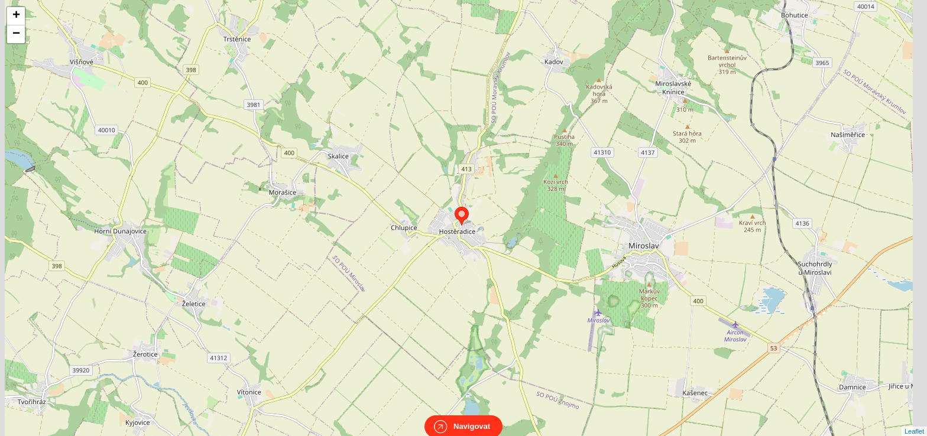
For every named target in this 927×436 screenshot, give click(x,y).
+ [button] (16, 16)
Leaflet (914, 420)
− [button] (16, 34)
